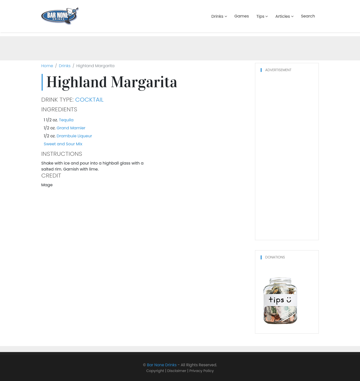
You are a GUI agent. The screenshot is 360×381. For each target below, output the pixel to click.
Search (308, 16)
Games (241, 16)
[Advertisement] (180, 47)
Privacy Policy (202, 370)
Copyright (155, 370)
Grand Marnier (70, 128)
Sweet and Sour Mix (63, 144)
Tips (260, 16)
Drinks (217, 16)
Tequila (66, 120)
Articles (282, 16)
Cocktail (89, 99)
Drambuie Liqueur (74, 136)
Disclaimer (176, 370)
